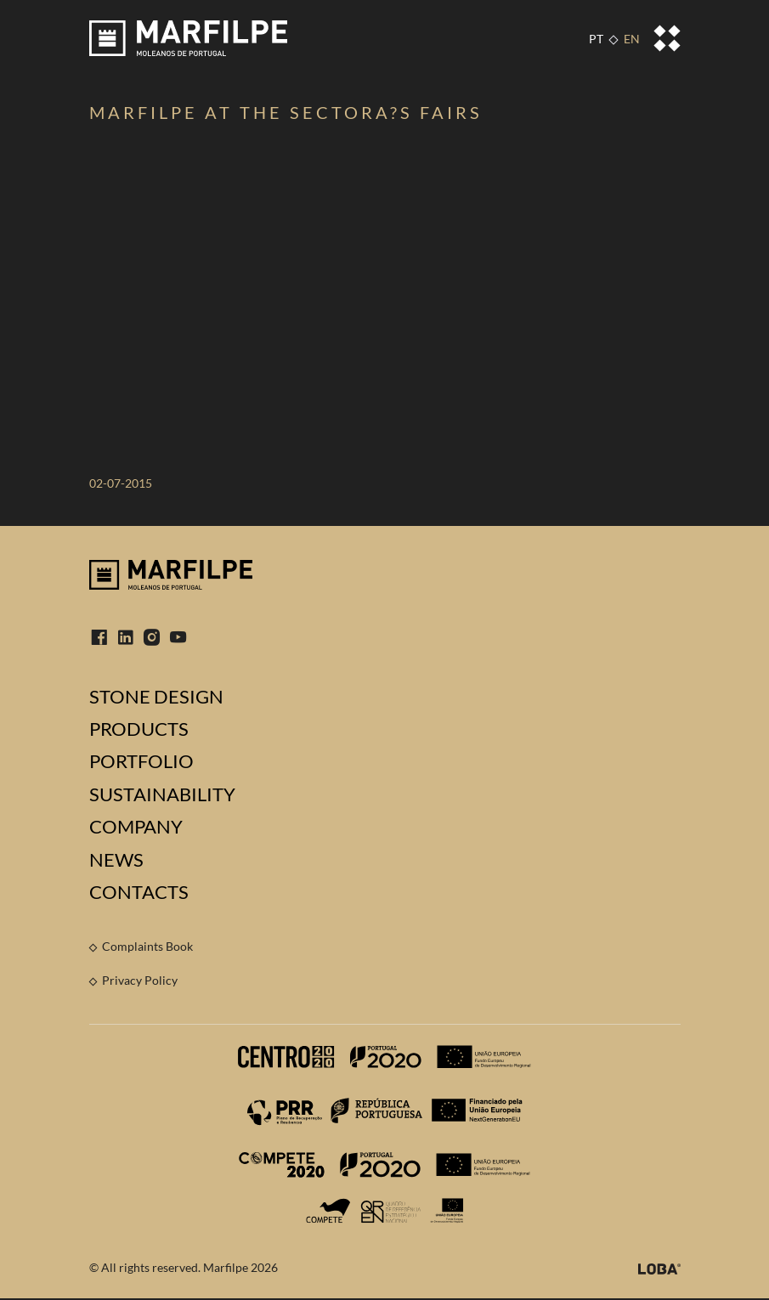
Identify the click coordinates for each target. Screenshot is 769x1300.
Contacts (139, 892)
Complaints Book (147, 946)
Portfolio (141, 761)
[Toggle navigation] (667, 38)
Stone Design (156, 696)
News (116, 860)
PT (596, 38)
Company (136, 826)
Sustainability (162, 794)
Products (139, 729)
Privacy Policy (140, 980)
